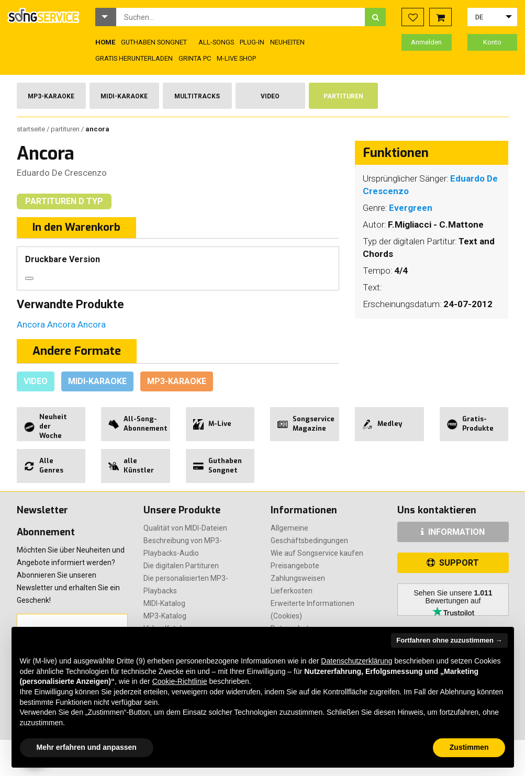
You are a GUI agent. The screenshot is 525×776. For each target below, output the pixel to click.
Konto (492, 42)
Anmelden (426, 42)
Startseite (32, 129)
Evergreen (410, 208)
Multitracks (197, 96)
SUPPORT (453, 563)
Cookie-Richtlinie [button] (179, 681)
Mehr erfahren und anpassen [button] (87, 747)
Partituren (343, 96)
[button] (105, 17)
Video (270, 96)
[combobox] (240, 17)
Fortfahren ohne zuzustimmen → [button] (449, 640)
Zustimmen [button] (469, 747)
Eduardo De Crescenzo (62, 172)
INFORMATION (453, 532)
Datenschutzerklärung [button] (356, 661)
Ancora (32, 324)
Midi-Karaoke (124, 96)
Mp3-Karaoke (51, 96)
